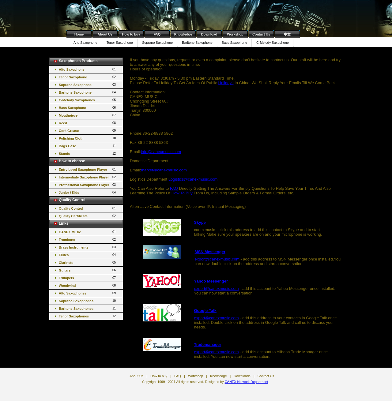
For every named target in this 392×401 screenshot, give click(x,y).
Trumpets (87, 277)
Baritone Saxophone (197, 42)
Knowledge (183, 34)
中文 (287, 34)
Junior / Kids (87, 192)
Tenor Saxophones (87, 316)
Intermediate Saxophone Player (87, 177)
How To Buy (182, 193)
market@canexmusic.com (164, 170)
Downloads (242, 376)
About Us (105, 34)
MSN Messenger (210, 251)
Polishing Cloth (87, 138)
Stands (87, 153)
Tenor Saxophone (120, 42)
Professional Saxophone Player (87, 184)
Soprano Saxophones (87, 300)
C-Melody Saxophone (272, 42)
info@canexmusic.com (161, 151)
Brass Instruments (87, 247)
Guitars (87, 270)
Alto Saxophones (87, 293)
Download (209, 34)
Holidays (226, 83)
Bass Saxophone (234, 42)
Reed (87, 123)
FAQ (157, 34)
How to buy (131, 34)
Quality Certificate (87, 216)
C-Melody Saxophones (87, 100)
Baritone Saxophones (87, 308)
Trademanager (207, 344)
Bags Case (87, 146)
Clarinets (87, 262)
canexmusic (204, 229)
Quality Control (87, 208)
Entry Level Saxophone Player (87, 169)
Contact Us (261, 34)
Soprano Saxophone (157, 42)
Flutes (87, 255)
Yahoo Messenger (211, 281)
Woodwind (87, 285)
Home (79, 34)
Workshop (235, 34)
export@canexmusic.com (217, 259)
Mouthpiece (87, 115)
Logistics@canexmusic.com (193, 179)
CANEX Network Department (246, 382)
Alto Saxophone (85, 42)
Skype (200, 222)
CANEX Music (87, 232)
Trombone (87, 239)
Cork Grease (87, 130)
